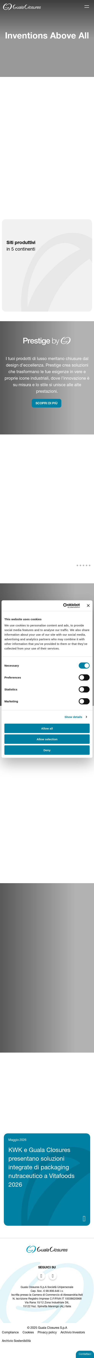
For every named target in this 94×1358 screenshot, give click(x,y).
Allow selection (46, 739)
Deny (47, 750)
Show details (73, 717)
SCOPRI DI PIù (47, 403)
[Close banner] (88, 605)
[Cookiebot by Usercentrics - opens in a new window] (63, 605)
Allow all (47, 728)
